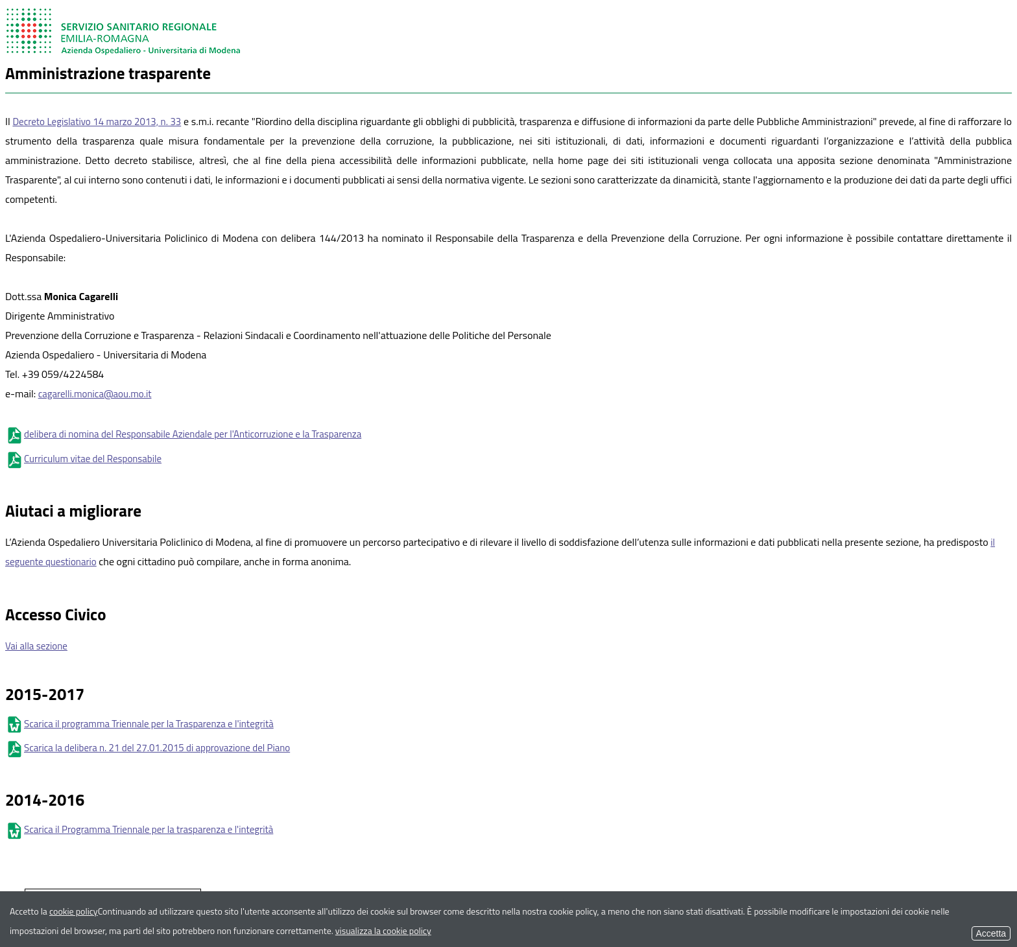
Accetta (991, 933)
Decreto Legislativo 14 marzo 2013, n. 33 (96, 121)
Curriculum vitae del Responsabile (83, 458)
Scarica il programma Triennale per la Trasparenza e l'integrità (139, 723)
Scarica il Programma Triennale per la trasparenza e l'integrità (139, 829)
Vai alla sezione (36, 645)
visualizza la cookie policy (383, 930)
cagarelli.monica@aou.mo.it (95, 393)
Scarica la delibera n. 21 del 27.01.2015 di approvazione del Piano (147, 747)
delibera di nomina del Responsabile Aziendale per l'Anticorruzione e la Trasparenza (183, 434)
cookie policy (73, 911)
